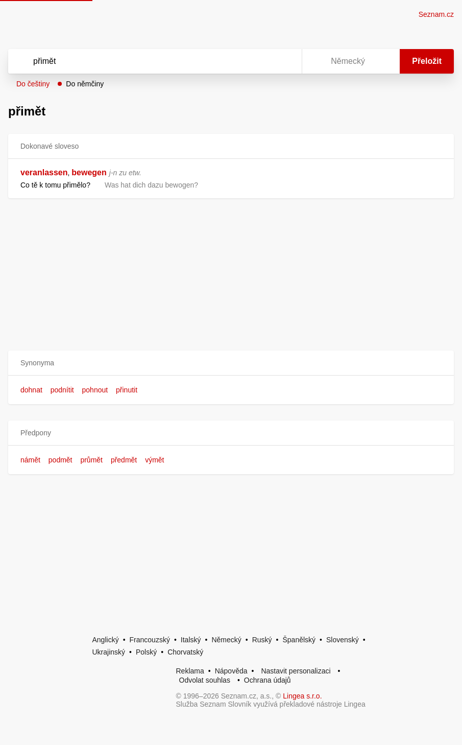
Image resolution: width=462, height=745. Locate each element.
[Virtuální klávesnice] (284, 61)
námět (30, 460)
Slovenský (342, 640)
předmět (124, 460)
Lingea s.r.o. (302, 696)
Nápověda (231, 671)
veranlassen (44, 172)
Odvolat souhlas (204, 680)
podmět (60, 460)
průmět (91, 460)
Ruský (262, 640)
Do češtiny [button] (33, 84)
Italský (191, 640)
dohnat (31, 390)
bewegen (88, 172)
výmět (154, 460)
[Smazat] (262, 61)
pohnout (95, 390)
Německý (226, 640)
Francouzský (150, 640)
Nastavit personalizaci (295, 671)
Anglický (105, 640)
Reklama (190, 671)
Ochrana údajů (267, 680)
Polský (146, 652)
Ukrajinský (109, 652)
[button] (231, 363)
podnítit (62, 390)
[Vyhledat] (142, 61)
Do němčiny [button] (85, 84)
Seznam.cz (436, 14)
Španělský (298, 640)
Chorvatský (185, 652)
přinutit (126, 390)
